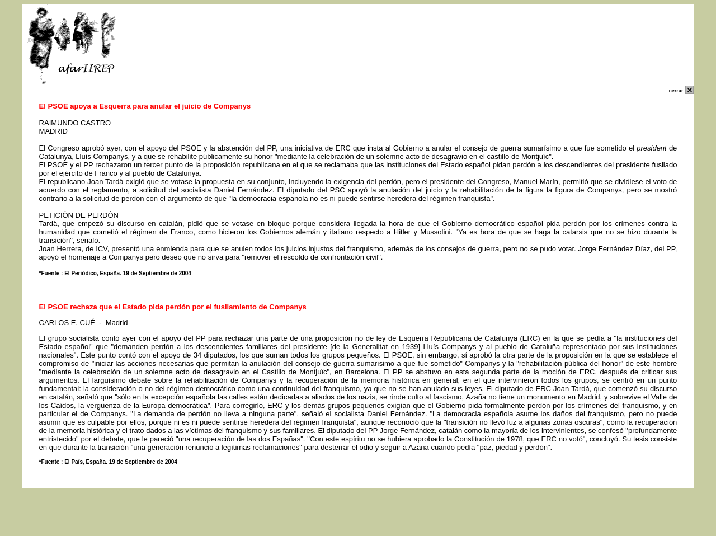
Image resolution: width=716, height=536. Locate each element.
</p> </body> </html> (358, 528)
